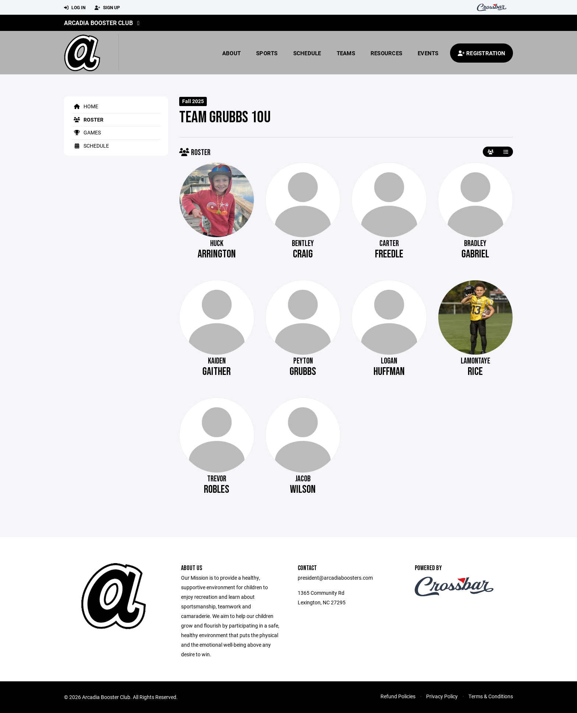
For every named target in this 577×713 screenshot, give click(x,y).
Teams (346, 53)
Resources (386, 53)
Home (84, 106)
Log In (74, 7)
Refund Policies (397, 696)
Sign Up (107, 7)
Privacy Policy (442, 696)
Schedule (307, 53)
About (231, 53)
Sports (267, 53)
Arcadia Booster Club (98, 23)
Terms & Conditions (490, 696)
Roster (87, 119)
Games (86, 132)
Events (428, 53)
